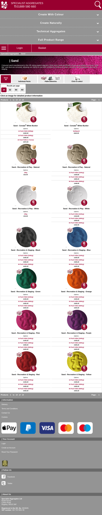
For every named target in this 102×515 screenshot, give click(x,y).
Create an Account (8, 448)
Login (20, 48)
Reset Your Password (9, 452)
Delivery (5, 404)
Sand (23, 54)
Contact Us (6, 413)
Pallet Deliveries (50, 79)
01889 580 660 (26, 6)
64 (16, 90)
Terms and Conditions (10, 409)
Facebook (8, 476)
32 (10, 90)
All (22, 90)
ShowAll (6, 78)
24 (4, 90)
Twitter (7, 482)
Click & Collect (77, 79)
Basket (42, 48)
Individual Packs (24, 79)
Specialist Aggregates (10, 54)
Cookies (5, 417)
